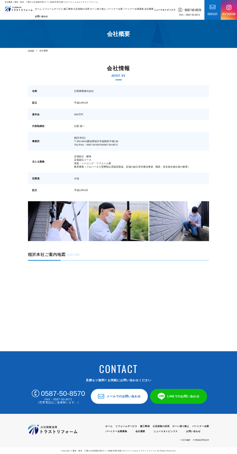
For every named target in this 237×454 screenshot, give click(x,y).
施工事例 (68, 10)
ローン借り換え (97, 10)
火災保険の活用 (81, 10)
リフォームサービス (52, 10)
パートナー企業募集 (132, 10)
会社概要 (148, 10)
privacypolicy (202, 440)
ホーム (38, 10)
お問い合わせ (41, 16)
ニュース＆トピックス (164, 10)
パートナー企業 (114, 10)
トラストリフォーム (114, 451)
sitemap (187, 440)
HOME (31, 51)
